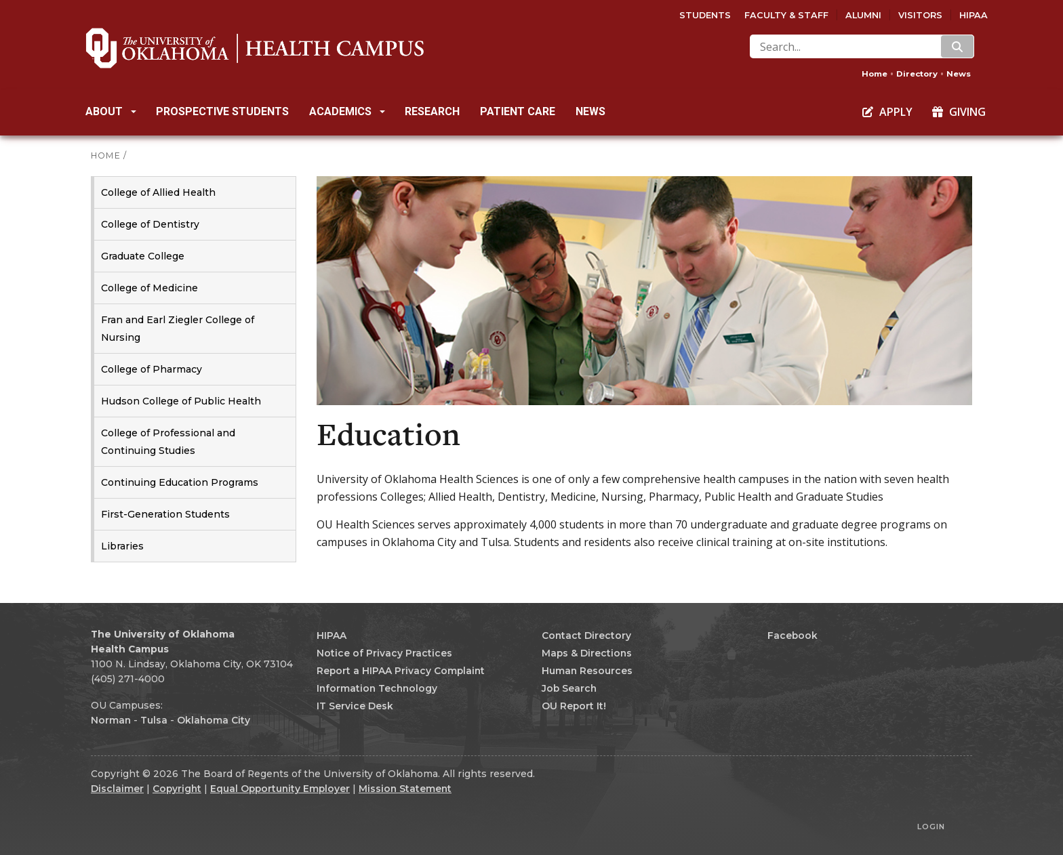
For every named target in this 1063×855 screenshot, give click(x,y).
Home (874, 74)
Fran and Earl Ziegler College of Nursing (177, 328)
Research (432, 111)
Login (931, 826)
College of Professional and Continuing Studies (168, 442)
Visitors (920, 15)
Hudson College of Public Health (181, 401)
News (958, 74)
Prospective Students (222, 111)
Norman (111, 720)
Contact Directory (586, 635)
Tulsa (153, 720)
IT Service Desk (355, 706)
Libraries (122, 546)
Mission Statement (405, 788)
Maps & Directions (587, 653)
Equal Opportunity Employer (280, 788)
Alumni (863, 15)
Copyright (177, 788)
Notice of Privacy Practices (384, 653)
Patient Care (517, 111)
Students (705, 15)
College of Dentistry (150, 224)
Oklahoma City (213, 720)
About (110, 111)
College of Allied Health (158, 192)
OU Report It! (574, 706)
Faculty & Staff (786, 15)
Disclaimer (117, 788)
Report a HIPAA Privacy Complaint (401, 670)
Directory (917, 74)
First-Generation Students (165, 514)
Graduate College (142, 256)
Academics (347, 111)
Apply (887, 111)
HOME (106, 155)
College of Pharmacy (151, 369)
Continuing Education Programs (179, 482)
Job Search (569, 688)
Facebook (792, 635)
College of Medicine (149, 288)
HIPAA (973, 15)
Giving (959, 111)
